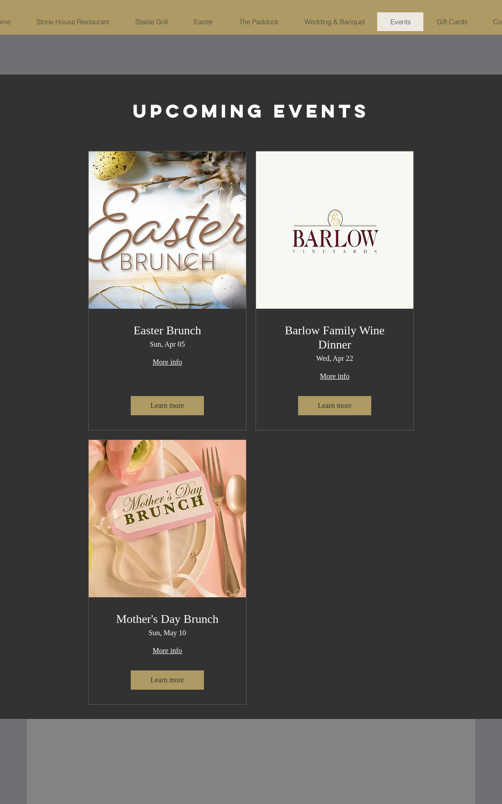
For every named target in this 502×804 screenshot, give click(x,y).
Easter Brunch (167, 330)
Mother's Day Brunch (167, 619)
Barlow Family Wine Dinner (335, 337)
